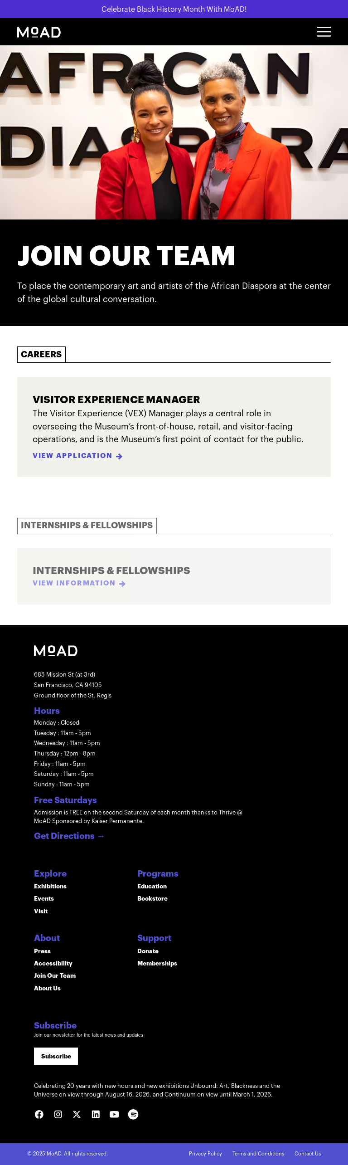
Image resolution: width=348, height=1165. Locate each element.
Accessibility (53, 963)
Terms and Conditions (258, 1153)
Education (152, 886)
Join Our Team (55, 976)
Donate (148, 951)
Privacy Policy (205, 1153)
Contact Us (308, 1153)
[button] (324, 32)
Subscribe (56, 1056)
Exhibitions (50, 886)
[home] (39, 32)
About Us (47, 988)
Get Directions (69, 836)
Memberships (157, 963)
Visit (41, 911)
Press (42, 951)
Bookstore (152, 899)
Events (44, 899)
